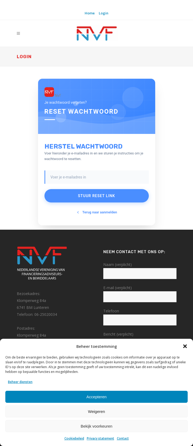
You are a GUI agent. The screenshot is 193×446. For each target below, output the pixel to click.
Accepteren (97, 397)
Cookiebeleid (74, 438)
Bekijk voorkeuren (96, 426)
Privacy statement (100, 438)
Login (103, 13)
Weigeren (96, 411)
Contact (123, 438)
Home (90, 13)
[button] (185, 346)
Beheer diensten (20, 382)
